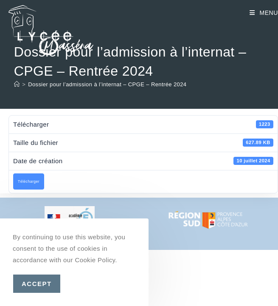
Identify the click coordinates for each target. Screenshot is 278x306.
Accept (37, 283)
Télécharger (28, 181)
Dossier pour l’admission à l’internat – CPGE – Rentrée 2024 (107, 84)
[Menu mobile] (264, 12)
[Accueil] (17, 84)
